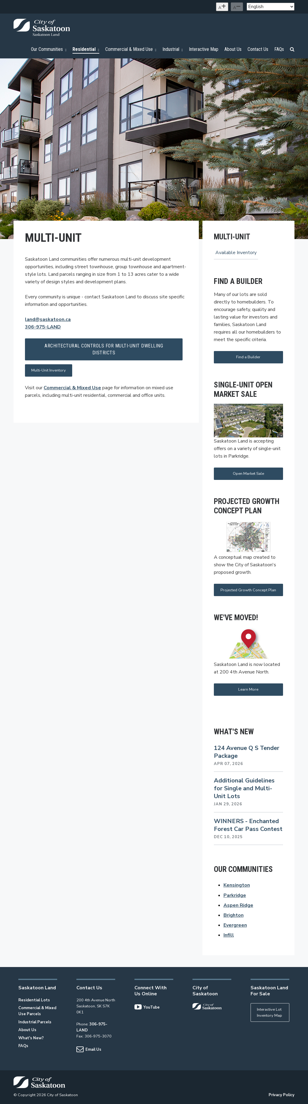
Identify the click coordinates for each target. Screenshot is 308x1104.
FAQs (23, 1046)
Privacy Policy (281, 1095)
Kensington (236, 885)
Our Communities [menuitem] (48, 49)
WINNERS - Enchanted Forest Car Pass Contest (248, 825)
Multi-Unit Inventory (48, 370)
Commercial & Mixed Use (72, 387)
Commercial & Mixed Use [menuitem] (130, 49)
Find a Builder (248, 357)
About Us (27, 1030)
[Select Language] (270, 7)
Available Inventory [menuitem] (236, 252)
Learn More (248, 689)
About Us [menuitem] (233, 49)
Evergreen (235, 925)
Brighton (233, 915)
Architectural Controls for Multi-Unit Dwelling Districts (104, 349)
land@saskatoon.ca (48, 319)
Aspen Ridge (238, 905)
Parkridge (234, 895)
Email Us (88, 1049)
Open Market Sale (248, 473)
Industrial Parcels (34, 1022)
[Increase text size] (222, 6)
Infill (228, 935)
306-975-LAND (43, 327)
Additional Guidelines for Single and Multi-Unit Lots (244, 788)
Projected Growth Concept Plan (248, 590)
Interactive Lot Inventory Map (269, 1012)
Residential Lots (34, 1000)
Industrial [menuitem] (172, 49)
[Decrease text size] (237, 6)
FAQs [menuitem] (279, 49)
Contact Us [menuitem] (258, 49)
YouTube (147, 1007)
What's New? (31, 1038)
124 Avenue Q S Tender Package (246, 752)
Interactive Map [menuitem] (203, 49)
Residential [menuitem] (85, 49)
